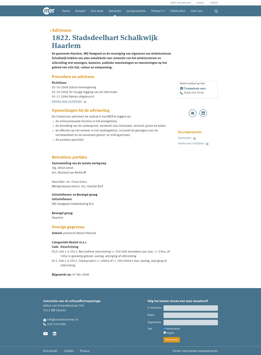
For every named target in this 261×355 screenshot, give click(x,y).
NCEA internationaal (181, 3)
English (214, 3)
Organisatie (154, 322)
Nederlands (173, 329)
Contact (200, 3)
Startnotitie (184, 138)
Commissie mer (195, 88)
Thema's (156, 11)
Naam (151, 315)
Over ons (196, 11)
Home (66, 11)
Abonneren (171, 340)
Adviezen (115, 11)
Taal (150, 329)
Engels (170, 333)
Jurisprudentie (136, 11)
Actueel (80, 11)
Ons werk (97, 11)
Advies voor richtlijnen (67, 101)
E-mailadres (155, 308)
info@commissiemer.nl (62, 319)
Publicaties (177, 11)
